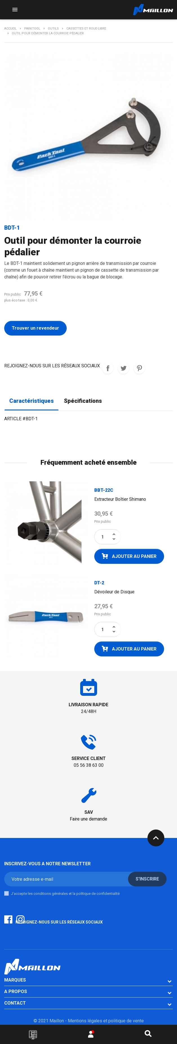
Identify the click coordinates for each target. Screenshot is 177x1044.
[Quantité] (103, 536)
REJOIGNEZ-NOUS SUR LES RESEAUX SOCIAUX (107, 368)
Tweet (123, 368)
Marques (15, 980)
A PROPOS (15, 991)
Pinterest (139, 368)
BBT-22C (103, 490)
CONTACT (15, 1003)
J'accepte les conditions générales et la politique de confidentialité (65, 893)
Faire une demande (88, 819)
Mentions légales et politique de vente (106, 1020)
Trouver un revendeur (35, 328)
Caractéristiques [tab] (31, 401)
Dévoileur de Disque (114, 591)
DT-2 (99, 582)
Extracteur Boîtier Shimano (120, 499)
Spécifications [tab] (83, 401)
